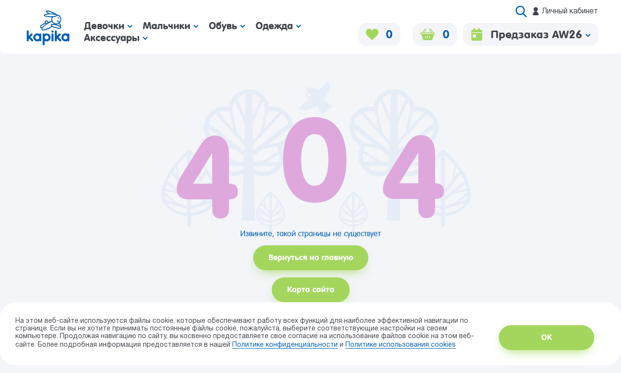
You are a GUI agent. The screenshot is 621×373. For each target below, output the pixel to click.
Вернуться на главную (310, 257)
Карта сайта (310, 289)
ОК (546, 337)
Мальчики (170, 26)
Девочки (108, 26)
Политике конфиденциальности (285, 345)
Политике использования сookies (400, 345)
